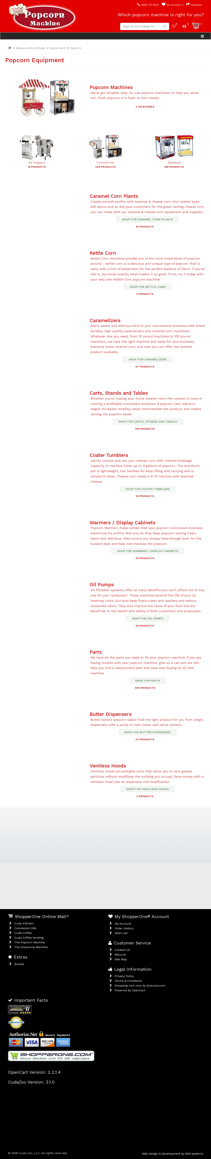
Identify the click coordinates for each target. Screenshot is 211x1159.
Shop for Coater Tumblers (148, 489)
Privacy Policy (124, 976)
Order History (124, 928)
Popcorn (75, 48)
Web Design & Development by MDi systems (172, 1153)
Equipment (57, 48)
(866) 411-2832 (148, 4)
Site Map (121, 959)
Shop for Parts (147, 680)
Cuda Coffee (23, 933)
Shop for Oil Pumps (147, 618)
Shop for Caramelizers (148, 359)
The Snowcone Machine (31, 947)
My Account (172, 4)
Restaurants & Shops (30, 48)
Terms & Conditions (128, 981)
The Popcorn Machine (29, 942)
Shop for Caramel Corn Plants (147, 219)
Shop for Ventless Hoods (147, 789)
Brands (19, 964)
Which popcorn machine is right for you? (161, 14)
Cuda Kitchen (23, 923)
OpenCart (138, 990)
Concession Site (25, 928)
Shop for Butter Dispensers (147, 732)
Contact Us (122, 950)
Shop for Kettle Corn (148, 287)
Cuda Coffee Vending (29, 937)
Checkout (194, 4)
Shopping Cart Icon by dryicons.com (140, 985)
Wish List (121, 933)
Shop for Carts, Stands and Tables (147, 421)
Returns (120, 954)
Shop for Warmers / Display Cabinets (147, 551)
